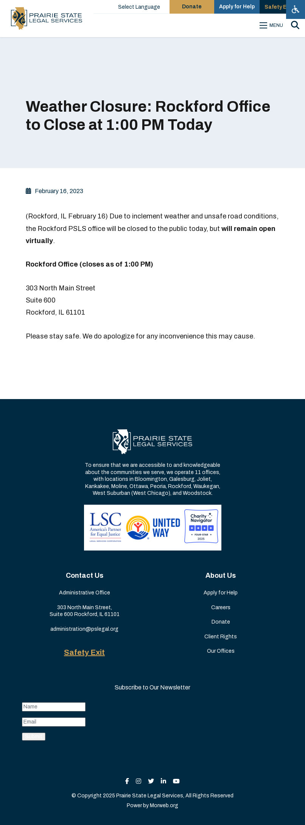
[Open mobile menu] (272, 25)
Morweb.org (164, 805)
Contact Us (84, 575)
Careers (220, 607)
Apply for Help (221, 593)
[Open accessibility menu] (295, 9)
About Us (220, 575)
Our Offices (221, 651)
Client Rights (220, 636)
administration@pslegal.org (84, 629)
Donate (221, 622)
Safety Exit (84, 652)
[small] (127, 781)
